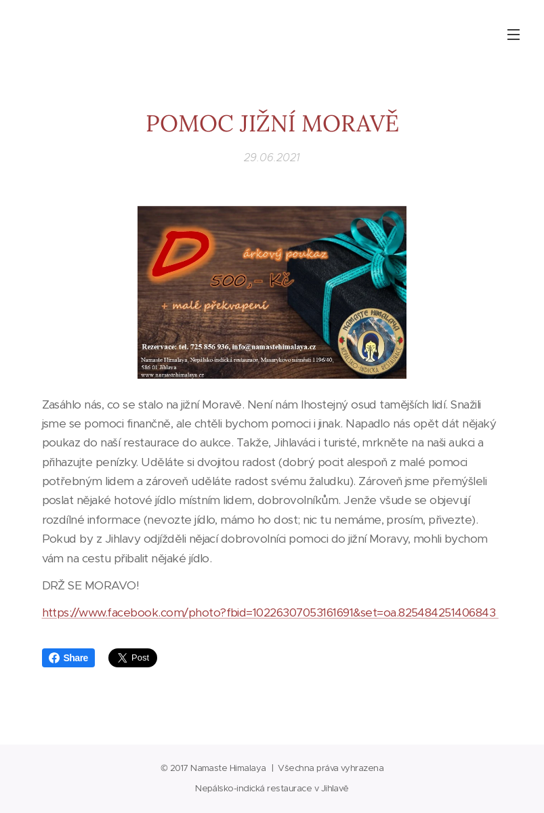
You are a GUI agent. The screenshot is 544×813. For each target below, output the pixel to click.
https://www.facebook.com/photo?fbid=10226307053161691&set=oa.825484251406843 (270, 612)
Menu (513, 34)
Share (68, 657)
